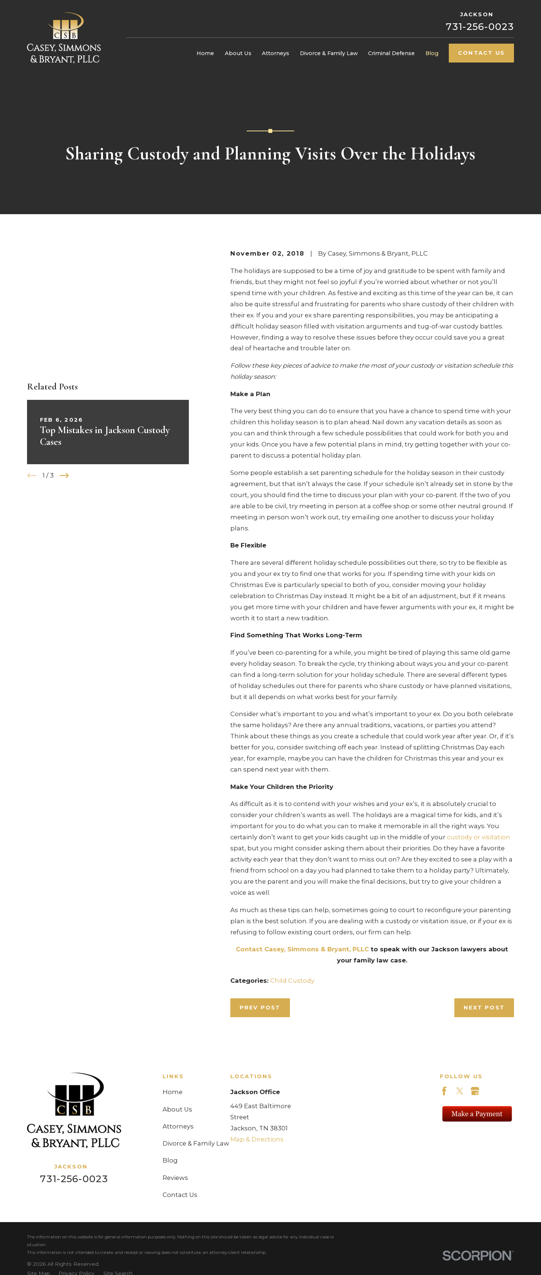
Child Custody (292, 980)
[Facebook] (444, 1091)
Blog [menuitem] (431, 53)
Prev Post (260, 1007)
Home (173, 1092)
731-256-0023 (480, 26)
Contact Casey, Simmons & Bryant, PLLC (302, 949)
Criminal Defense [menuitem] (391, 53)
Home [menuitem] (205, 53)
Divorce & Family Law (196, 1143)
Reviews (175, 1177)
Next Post (484, 1007)
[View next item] (64, 379)
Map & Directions (257, 1139)
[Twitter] (459, 1091)
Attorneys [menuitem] (275, 53)
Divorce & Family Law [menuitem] (329, 53)
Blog (170, 1160)
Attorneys (178, 1126)
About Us (177, 1109)
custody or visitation (478, 837)
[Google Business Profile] (475, 1091)
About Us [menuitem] (238, 53)
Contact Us (481, 53)
